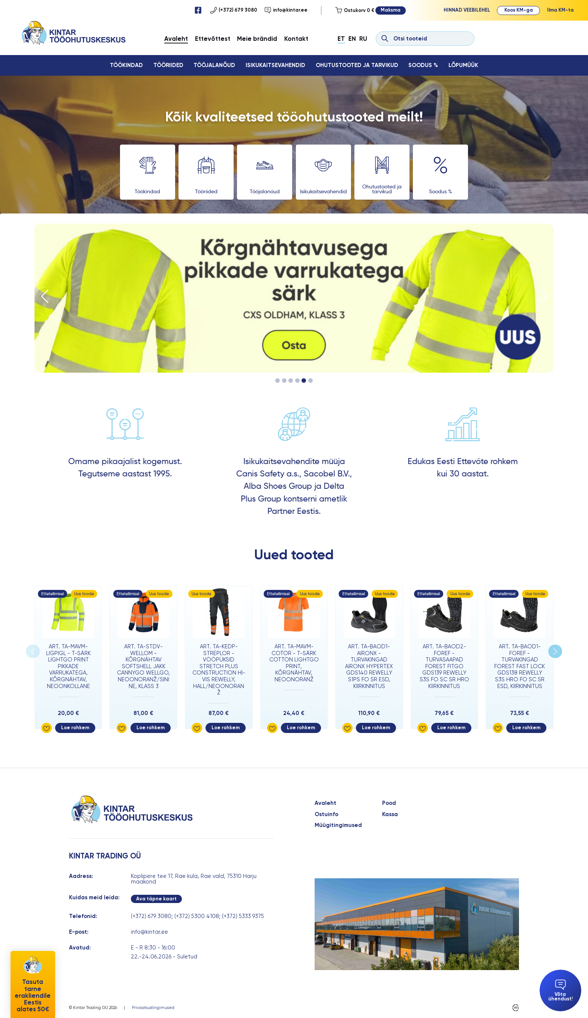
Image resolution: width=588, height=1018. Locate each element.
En (352, 38)
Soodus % (423, 65)
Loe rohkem (75, 727)
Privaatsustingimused (153, 1008)
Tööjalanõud (214, 65)
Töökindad (126, 65)
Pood (389, 803)
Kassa (390, 814)
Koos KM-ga (518, 10)
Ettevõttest (212, 38)
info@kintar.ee (286, 10)
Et (341, 38)
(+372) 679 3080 (233, 10)
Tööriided (168, 65)
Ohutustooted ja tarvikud (357, 65)
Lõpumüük (463, 65)
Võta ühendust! (560, 990)
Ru (363, 38)
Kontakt (296, 38)
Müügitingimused (338, 825)
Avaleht (176, 38)
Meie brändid (257, 38)
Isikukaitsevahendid (275, 65)
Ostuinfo (326, 814)
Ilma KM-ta (560, 10)
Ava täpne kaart (156, 899)
